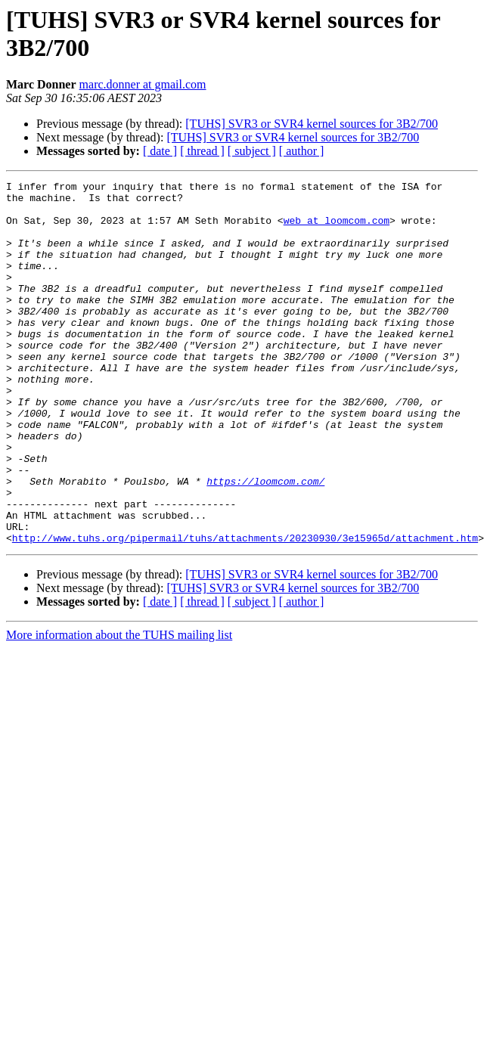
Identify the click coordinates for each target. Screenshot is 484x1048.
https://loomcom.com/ (265, 542)
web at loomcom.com (336, 229)
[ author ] (301, 150)
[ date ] (160, 150)
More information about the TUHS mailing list (119, 707)
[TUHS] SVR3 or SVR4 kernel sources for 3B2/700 (311, 123)
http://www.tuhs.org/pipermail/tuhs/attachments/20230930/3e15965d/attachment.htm (245, 610)
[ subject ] (252, 150)
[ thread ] (202, 150)
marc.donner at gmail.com (142, 84)
